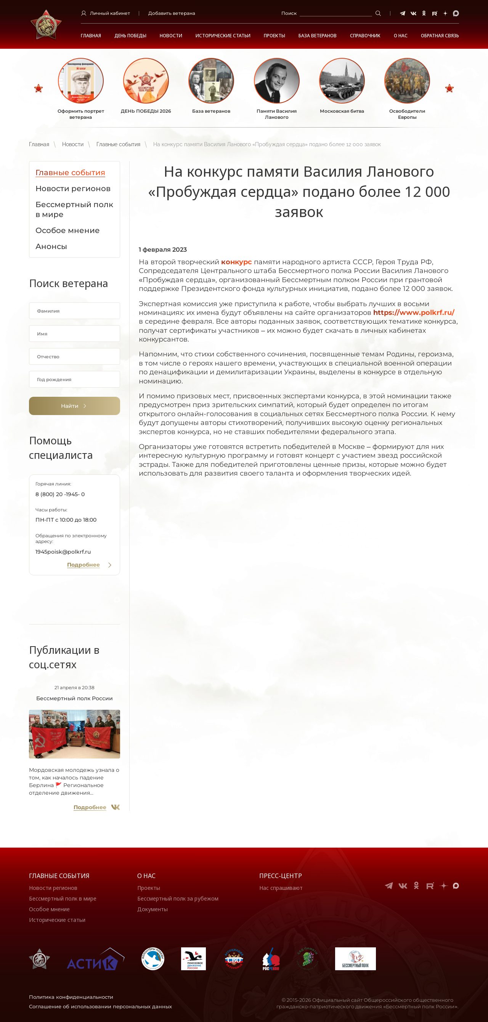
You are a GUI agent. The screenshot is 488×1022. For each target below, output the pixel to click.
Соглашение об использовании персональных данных (100, 1006)
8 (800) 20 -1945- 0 (60, 494)
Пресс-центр (280, 876)
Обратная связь (440, 36)
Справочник (365, 36)
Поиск (289, 13)
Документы (152, 909)
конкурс (236, 262)
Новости (171, 36)
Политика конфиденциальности (71, 997)
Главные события (118, 144)
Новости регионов (53, 887)
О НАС (401, 36)
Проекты (274, 36)
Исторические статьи (223, 36)
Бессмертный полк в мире (62, 898)
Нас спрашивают (281, 887)
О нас (146, 876)
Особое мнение (49, 909)
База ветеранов (318, 36)
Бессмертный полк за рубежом (177, 898)
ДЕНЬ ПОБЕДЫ (130, 36)
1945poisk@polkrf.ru (63, 551)
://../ (413, 312)
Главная (91, 36)
